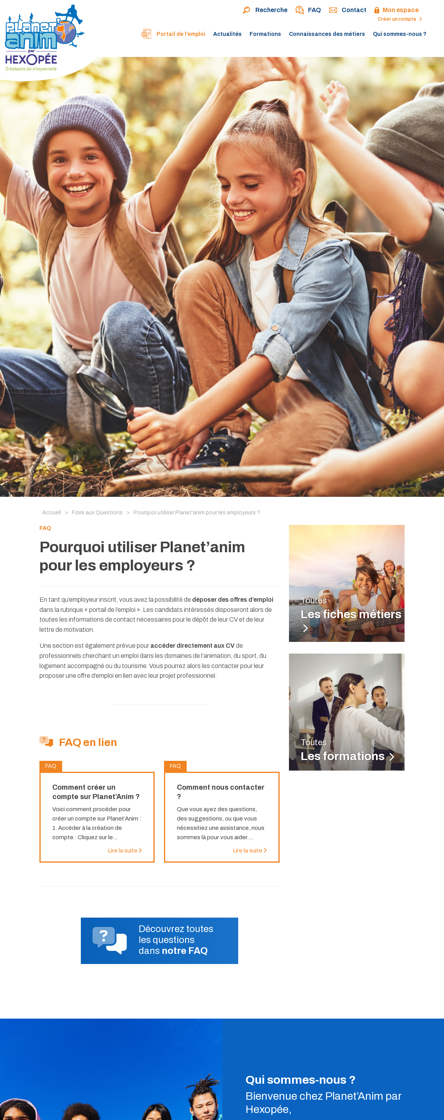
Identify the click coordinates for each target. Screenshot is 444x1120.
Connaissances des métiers (327, 34)
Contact (347, 10)
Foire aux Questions (97, 513)
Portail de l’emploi (173, 34)
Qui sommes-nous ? (399, 34)
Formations (265, 34)
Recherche (265, 10)
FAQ (308, 10)
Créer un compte (400, 19)
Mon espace (396, 10)
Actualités (227, 34)
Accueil (51, 513)
